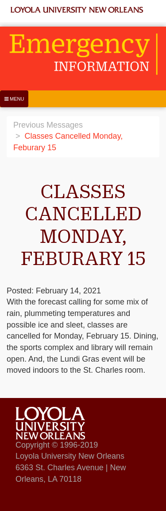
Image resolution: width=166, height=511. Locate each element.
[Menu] (14, 98)
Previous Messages (48, 125)
